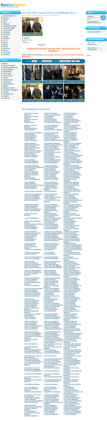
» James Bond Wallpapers (70, 237)
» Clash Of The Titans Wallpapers (72, 161)
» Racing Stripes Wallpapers (32, 294)
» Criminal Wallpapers (50, 168)
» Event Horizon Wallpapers (71, 185)
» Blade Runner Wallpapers (32, 147)
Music (5, 42)
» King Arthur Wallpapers (51, 245)
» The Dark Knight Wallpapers (71, 345)
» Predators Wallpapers (30, 290)
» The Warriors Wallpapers (71, 379)
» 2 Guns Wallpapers (69, 114)
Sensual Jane (8, 80)
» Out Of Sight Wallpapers (51, 281)
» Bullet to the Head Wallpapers (33, 150)
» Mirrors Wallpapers (69, 266)
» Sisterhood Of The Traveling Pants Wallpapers (32, 314)
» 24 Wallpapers (48, 117)
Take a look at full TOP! (93, 31)
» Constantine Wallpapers (31, 165)
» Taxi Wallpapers (68, 332)
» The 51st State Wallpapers (52, 335)
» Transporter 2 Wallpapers (71, 394)
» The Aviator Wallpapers (51, 336)
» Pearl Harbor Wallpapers (70, 284)
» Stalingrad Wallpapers (70, 321)
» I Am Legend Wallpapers (51, 227)
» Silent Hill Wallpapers (70, 309)
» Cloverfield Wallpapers (51, 162)
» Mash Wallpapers (29, 261)
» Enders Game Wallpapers (71, 183)
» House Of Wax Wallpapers (71, 225)
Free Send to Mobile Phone (33, 34)
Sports (5, 50)
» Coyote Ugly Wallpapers (51, 167)
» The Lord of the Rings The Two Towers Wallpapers (53, 365)
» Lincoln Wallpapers (50, 254)
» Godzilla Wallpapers (50, 207)
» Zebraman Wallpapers (31, 415)
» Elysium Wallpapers (30, 183)
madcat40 (26, 38)
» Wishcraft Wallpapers (50, 409)
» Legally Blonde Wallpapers (32, 252)
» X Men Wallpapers (49, 411)
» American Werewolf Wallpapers (33, 132)
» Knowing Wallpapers (50, 246)
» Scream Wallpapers (69, 303)
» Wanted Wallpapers (69, 405)
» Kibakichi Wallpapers (69, 243)
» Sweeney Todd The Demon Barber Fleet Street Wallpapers (72, 329)
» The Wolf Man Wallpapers (51, 381)
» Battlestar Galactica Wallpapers (53, 144)
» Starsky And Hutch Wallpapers (33, 326)
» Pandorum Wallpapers (70, 282)
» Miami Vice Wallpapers (31, 266)
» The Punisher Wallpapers (51, 370)
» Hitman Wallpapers (30, 225)
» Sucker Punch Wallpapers (51, 327)
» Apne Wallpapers (49, 134)
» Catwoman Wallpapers (31, 156)
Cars (5, 22)
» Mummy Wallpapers (50, 272)
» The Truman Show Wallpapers (53, 376)
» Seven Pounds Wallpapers (52, 306)
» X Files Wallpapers (30, 411)
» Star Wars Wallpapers (70, 323)
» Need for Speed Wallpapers (52, 275)
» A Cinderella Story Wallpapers (53, 122)
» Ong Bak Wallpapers (30, 281)
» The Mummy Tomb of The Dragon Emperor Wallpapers (32, 368)
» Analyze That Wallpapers (51, 132)
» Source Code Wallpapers (71, 317)
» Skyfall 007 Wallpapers (70, 314)
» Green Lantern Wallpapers (32, 210)
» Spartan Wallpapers (30, 318)
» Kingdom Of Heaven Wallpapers (73, 245)
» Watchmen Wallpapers (51, 406)
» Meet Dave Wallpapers (70, 263)
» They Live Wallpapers (30, 387)
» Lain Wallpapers (49, 249)
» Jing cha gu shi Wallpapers (71, 239)
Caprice (6, 92)
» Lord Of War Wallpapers (51, 257)
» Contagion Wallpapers (50, 165)
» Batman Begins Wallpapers (52, 143)
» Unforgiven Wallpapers (70, 402)
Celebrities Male (9, 28)
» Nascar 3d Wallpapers (50, 273)
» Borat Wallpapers (29, 149)
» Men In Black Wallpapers (51, 264)
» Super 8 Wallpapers (69, 327)
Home (23, 15)
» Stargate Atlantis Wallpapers (52, 324)
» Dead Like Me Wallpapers (71, 171)
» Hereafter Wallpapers (70, 221)
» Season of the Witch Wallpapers (53, 305)
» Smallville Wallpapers (50, 315)
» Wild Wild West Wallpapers (71, 408)
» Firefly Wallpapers (49, 195)
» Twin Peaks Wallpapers (70, 399)
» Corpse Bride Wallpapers (71, 165)
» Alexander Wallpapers (30, 128)
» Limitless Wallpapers (30, 254)
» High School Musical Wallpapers (33, 224)
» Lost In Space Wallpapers (32, 258)
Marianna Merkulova (10, 67)
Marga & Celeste (9, 88)
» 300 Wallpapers (68, 117)
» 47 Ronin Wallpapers (50, 119)
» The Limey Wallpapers (50, 363)
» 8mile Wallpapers (29, 122)
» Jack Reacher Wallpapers (51, 237)
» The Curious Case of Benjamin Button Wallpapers (53, 344)
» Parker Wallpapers (49, 284)
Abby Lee (6, 98)
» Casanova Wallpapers (31, 155)
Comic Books (8, 30)
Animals (6, 18)
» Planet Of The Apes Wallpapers (33, 288)
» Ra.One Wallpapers (69, 293)
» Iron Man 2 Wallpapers (51, 236)
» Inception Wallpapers (30, 231)
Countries (6, 34)
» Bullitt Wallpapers (49, 150)
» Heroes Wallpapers (69, 222)
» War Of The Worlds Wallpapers (33, 406)
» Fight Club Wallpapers (50, 194)
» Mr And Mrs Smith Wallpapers (33, 272)
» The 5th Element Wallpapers (72, 335)
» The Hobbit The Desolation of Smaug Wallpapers (33, 356)
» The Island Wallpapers (70, 359)
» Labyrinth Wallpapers (50, 248)
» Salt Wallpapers (49, 302)
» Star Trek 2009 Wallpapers (52, 323)
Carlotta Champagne (10, 90)
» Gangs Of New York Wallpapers (72, 200)
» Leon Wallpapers (49, 252)
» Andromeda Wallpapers (70, 132)
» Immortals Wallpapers (50, 228)
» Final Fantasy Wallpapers (71, 194)
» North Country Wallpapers (32, 278)
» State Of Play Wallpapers (51, 326)
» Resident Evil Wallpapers (31, 296)
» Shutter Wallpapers (69, 308)
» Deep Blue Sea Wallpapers (71, 173)
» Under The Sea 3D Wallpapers (72, 400)
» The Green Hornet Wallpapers (33, 353)
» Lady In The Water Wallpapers (72, 248)
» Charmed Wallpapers (69, 158)
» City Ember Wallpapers (31, 161)
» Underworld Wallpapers (31, 402)
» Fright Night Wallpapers (70, 198)
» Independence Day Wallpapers (53, 231)
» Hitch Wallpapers (68, 224)
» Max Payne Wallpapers (31, 263)
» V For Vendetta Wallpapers (71, 403)
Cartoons (6, 24)
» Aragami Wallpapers (69, 134)
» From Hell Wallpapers (30, 200)
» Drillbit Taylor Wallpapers (51, 179)
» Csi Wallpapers (29, 170)
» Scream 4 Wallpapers (30, 305)
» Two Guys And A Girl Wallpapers (33, 400)
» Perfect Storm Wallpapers (32, 285)
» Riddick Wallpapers (69, 296)
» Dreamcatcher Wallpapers (32, 179)
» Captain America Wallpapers (72, 150)
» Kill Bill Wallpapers (30, 245)
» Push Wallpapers (49, 293)
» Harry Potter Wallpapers (31, 218)
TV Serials (6, 52)
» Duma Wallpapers (29, 182)
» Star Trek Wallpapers (30, 323)
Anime (5, 20)
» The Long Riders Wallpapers (72, 363)
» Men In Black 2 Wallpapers (71, 264)
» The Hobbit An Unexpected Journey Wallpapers (71, 353)
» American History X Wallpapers (53, 129)
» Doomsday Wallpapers (51, 177)
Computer (6, 32)
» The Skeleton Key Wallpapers (33, 373)
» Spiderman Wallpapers (31, 321)
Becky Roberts (8, 69)
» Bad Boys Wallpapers (30, 140)
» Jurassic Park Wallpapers (51, 243)
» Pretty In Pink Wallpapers (51, 290)
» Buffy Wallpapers (68, 149)
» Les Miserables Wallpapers (71, 252)
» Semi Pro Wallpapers (69, 305)
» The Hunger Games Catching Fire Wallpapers (72, 356)
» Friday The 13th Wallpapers (32, 198)
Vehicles (6, 54)
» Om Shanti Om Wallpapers (71, 279)
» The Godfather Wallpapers (52, 351)
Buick (5, 63)
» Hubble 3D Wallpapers (31, 227)
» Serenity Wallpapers (30, 306)
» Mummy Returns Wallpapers (72, 272)
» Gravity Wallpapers (69, 209)
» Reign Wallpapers (68, 294)
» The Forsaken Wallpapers (32, 351)
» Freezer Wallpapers (69, 197)
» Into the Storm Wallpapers (71, 234)
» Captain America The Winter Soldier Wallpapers (52, 152)
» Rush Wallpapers (49, 300)
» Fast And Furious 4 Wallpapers (33, 191)
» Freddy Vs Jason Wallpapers (52, 197)
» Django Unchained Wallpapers (72, 174)
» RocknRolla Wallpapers (51, 299)
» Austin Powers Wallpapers (52, 137)
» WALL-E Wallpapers (50, 405)
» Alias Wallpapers (49, 128)
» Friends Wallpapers (50, 198)
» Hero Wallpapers (49, 222)
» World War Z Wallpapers (70, 409)
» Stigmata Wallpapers (69, 326)
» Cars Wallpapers (68, 152)
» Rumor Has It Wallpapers (31, 300)
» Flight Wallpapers (68, 195)
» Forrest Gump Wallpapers (32, 197)
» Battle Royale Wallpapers (31, 144)
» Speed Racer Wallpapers (51, 318)
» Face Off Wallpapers (69, 188)
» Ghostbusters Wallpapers (51, 206)
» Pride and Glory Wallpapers (52, 291)
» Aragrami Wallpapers (30, 135)
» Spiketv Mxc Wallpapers (51, 321)
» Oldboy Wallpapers (50, 279)
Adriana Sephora (9, 65)
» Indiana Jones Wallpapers (71, 231)
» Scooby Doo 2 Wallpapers (51, 303)
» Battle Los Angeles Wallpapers (72, 143)
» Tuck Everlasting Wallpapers (72, 397)
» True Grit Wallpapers (50, 397)
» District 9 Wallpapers (50, 174)
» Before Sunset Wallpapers (71, 144)
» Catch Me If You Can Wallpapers (73, 155)
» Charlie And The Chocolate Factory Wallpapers (52, 157)
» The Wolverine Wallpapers (32, 384)
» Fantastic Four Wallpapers (71, 189)
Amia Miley (7, 82)
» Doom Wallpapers (29, 177)
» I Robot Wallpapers (69, 227)
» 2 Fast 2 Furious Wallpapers (52, 114)
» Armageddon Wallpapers (51, 135)
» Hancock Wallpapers (50, 213)
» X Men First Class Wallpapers (72, 411)
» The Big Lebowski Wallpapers (72, 338)
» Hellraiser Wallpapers (50, 221)
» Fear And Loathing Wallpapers (33, 194)
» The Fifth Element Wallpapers (72, 350)
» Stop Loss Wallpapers (30, 327)
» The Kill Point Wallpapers (51, 360)
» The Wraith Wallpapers (51, 384)
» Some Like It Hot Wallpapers (52, 317)
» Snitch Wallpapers (29, 317)
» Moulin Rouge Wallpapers (71, 270)
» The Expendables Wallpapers (33, 350)
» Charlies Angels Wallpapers (71, 156)
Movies (28, 15)
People (5, 46)
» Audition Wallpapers (30, 137)
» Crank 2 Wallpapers (30, 168)
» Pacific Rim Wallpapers (51, 282)
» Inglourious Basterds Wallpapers (53, 233)
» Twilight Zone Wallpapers (51, 399)
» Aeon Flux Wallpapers (50, 126)
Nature (5, 44)
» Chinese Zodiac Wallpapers (52, 159)
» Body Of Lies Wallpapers (71, 147)
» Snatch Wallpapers (69, 315)
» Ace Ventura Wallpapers (51, 125)
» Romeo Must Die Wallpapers (72, 299)
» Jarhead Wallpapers (30, 239)
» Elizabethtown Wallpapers (71, 182)
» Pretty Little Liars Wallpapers (72, 290)
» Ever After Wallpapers (30, 186)
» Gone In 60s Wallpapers (70, 207)
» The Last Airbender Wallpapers (33, 362)
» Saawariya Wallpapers (31, 302)
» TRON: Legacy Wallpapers (32, 397)
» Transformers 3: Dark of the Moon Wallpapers (32, 395)
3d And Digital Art (9, 16)
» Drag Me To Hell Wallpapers (71, 177)
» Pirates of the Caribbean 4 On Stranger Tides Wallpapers (72, 286)
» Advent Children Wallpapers (71, 125)
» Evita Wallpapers (68, 186)
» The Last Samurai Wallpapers (53, 362)
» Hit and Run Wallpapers (51, 224)
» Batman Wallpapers (30, 143)
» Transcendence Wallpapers (52, 391)
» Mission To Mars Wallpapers (32, 270)
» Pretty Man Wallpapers (31, 291)
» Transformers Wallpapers (51, 394)
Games (5, 36)
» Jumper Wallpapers (30, 243)
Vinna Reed (7, 74)
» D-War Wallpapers (69, 170)
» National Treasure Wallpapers (72, 273)
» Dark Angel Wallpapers (31, 171)
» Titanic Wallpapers (69, 388)
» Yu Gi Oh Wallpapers (69, 414)
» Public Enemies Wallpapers (32, 293)
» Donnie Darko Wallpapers (71, 176)
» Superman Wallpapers (31, 329)
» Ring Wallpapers (29, 299)
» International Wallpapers (51, 234)
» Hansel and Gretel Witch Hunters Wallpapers (51, 215)
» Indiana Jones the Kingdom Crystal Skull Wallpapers (32, 233)
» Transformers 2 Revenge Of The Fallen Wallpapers (73, 392)
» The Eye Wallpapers (50, 350)
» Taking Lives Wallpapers (31, 332)
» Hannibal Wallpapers (69, 213)
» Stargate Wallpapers (30, 324)
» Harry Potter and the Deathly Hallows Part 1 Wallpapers (52, 218)
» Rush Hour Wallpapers (70, 300)
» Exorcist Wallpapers (30, 188)
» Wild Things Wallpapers (51, 408)
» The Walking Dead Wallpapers (53, 379)
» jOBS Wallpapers (29, 240)
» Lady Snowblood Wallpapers (32, 249)
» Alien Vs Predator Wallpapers (72, 128)
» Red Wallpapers (49, 294)
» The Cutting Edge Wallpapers (72, 344)
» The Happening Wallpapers (52, 353)
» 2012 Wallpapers (49, 116)
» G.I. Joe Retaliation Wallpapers (72, 206)
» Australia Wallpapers (69, 137)
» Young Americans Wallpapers (72, 412)
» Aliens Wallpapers (29, 129)
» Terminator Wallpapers (50, 333)
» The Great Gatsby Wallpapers (72, 351)
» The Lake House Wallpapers (72, 360)
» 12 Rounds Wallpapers (70, 113)
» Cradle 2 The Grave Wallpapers (72, 167)
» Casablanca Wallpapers (70, 153)
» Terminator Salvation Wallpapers (73, 333)
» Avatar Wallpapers (29, 138)
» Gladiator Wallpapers (30, 207)
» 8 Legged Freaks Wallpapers (72, 120)
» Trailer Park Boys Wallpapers (33, 391)
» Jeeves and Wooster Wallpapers (53, 239)
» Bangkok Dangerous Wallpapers (53, 140)
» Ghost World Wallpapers (31, 206)
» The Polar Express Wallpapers (33, 370)
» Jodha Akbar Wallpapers (51, 240)
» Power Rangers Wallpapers (71, 288)
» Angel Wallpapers (29, 134)
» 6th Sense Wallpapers (50, 120)
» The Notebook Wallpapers (51, 367)
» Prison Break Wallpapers (71, 291)
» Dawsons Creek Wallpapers (52, 171)
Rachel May (7, 72)
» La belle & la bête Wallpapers (72, 246)
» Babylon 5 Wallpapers (50, 138)
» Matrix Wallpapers (69, 261)
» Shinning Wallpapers (50, 308)
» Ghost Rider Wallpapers (31, 204)
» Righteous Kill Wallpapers (71, 297)
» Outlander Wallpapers (70, 281)
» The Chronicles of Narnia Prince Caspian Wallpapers (53, 341)
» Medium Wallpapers (50, 263)
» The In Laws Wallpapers (31, 359)
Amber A (6, 96)
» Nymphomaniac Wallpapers (52, 278)
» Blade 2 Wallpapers (69, 146)
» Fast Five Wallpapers (50, 191)
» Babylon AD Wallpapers (70, 138)
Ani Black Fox (8, 94)
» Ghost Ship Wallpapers (51, 204)
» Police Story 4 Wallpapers (51, 288)
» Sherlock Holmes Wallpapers (72, 306)
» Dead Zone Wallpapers (31, 173)
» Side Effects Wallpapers (51, 309)
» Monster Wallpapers (50, 270)
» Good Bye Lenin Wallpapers (32, 209)
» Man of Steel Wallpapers (51, 258)
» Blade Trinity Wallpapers (51, 147)
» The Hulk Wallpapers (50, 356)
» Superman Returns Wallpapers (53, 329)
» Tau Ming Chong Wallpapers (52, 332)
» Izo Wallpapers (28, 237)
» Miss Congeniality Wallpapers (33, 267)
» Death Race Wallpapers (51, 173)
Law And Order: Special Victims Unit (42, 15)
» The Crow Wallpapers (30, 344)
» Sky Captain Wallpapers (51, 314)
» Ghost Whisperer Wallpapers (72, 204)
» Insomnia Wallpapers (69, 233)
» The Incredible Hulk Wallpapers (53, 359)
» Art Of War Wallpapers (70, 135)
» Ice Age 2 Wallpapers (30, 228)
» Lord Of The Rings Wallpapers (33, 257)
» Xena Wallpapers (49, 412)
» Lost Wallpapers (68, 257)
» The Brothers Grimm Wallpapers (53, 339)
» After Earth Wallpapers (70, 126)
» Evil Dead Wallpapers (50, 186)
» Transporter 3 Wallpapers (51, 396)
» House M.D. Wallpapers (51, 225)
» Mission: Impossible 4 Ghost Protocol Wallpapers (71, 268)
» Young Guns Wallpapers (51, 414)
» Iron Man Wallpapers (30, 236)
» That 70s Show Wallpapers (32, 335)
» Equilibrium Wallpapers (51, 185)
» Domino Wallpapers (50, 176)
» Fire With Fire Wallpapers (31, 195)
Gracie (5, 78)
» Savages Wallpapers (69, 302)
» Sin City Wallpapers (50, 311)
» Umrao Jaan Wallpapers (51, 400)
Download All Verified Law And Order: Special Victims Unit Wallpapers (53, 49)
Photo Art (6, 48)
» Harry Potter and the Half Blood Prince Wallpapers (72, 218)
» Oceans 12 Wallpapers (31, 279)
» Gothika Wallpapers (50, 209)
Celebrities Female (9, 26)
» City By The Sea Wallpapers (71, 159)
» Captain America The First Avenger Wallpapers (32, 152)
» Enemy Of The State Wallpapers (33, 185)
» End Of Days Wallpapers (51, 183)
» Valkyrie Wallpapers (30, 405)
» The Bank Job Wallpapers (71, 336)
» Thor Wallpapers (68, 387)
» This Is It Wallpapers (50, 387)
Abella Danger (8, 84)
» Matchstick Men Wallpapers (52, 261)
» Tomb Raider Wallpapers (70, 390)
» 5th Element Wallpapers (70, 119)
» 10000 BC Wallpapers (50, 113)
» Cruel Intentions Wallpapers (71, 168)
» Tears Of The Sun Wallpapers (33, 333)
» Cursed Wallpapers (50, 170)
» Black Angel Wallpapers (51, 146)
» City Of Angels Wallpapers (52, 161)
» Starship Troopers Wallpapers (72, 324)
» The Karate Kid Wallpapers (32, 360)
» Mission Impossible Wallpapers (53, 267)
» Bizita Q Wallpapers (30, 146)
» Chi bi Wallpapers (29, 159)
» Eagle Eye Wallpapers (50, 182)
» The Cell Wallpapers (69, 339)
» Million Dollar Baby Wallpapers (53, 266)
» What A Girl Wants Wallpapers (72, 406)
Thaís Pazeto (7, 76)
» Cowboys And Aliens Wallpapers (33, 167)
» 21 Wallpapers (68, 116)
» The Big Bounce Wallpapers (52, 338)
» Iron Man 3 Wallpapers (70, 236)
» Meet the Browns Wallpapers (32, 264)
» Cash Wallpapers (49, 155)
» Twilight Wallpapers (30, 399)
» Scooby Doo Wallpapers (31, 303)
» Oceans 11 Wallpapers (70, 278)
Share (88, 55)
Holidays (6, 38)
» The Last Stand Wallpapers (71, 362)
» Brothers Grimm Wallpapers (52, 149)
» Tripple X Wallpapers (69, 396)
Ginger (5, 86)
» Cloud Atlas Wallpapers (31, 162)
